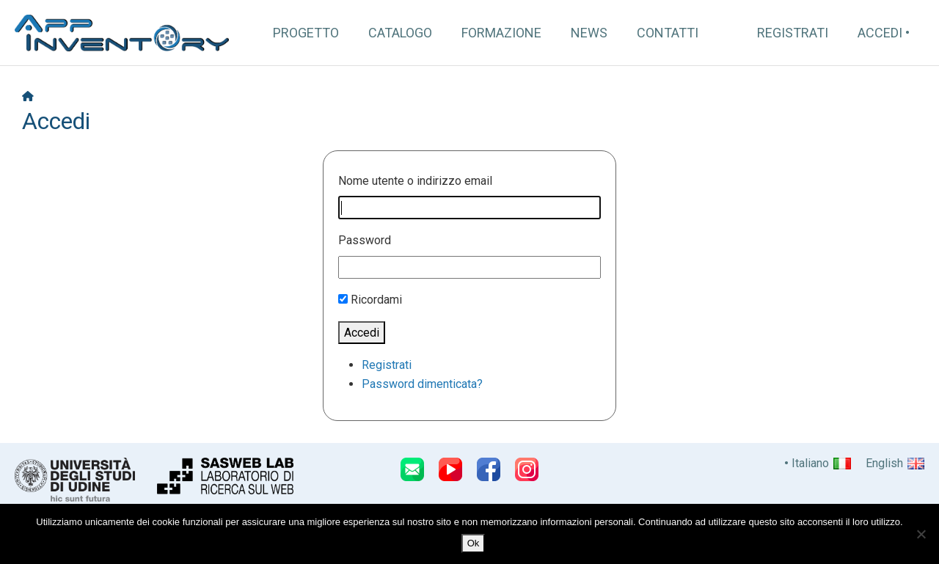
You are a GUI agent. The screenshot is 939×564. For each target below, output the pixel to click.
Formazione (501, 32)
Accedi (880, 32)
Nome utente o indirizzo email (415, 181)
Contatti (667, 32)
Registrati (792, 32)
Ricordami (376, 300)
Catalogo (400, 32)
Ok (473, 543)
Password (364, 240)
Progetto (306, 32)
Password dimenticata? (422, 384)
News (589, 32)
